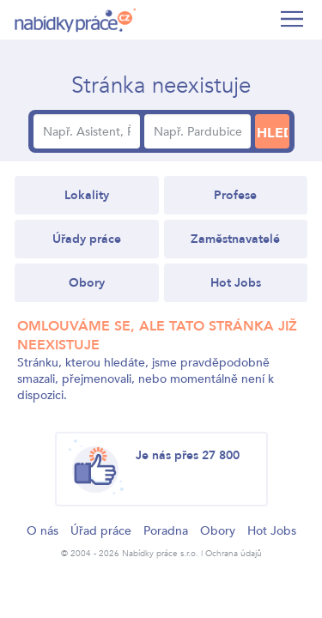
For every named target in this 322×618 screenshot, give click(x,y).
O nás (42, 531)
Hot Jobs (235, 283)
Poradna (165, 531)
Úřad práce (100, 531)
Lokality (86, 195)
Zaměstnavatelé (235, 239)
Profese (235, 195)
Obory (87, 283)
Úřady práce (86, 239)
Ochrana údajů (233, 554)
